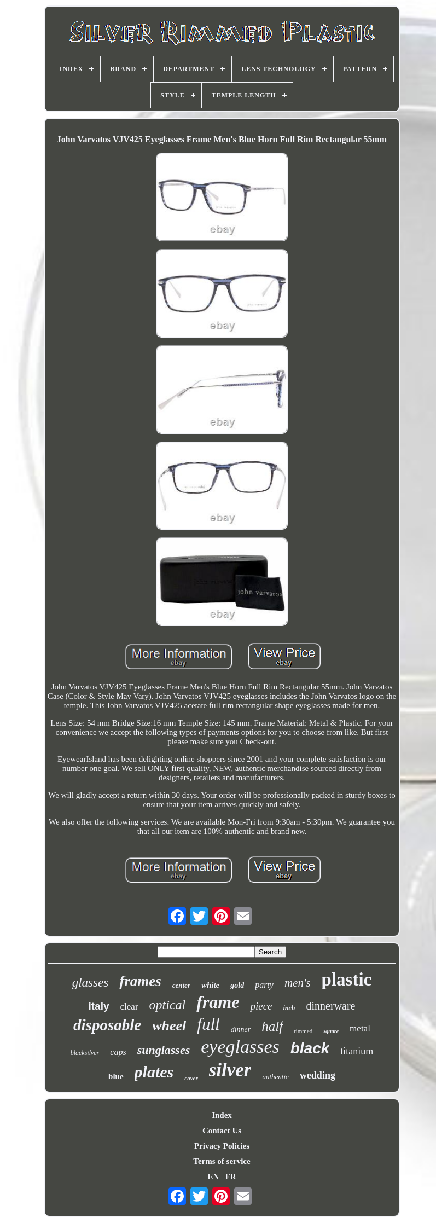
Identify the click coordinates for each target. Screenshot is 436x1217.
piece (261, 1006)
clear (129, 1006)
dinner (241, 1029)
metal (360, 1028)
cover (190, 1078)
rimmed (303, 1031)
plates (154, 1072)
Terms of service (221, 1161)
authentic (275, 1077)
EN (213, 1176)
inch (289, 1008)
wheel (169, 1026)
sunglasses (163, 1050)
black (310, 1048)
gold (237, 985)
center (181, 985)
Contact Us (221, 1130)
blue (116, 1076)
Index (222, 1115)
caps (118, 1052)
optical (167, 1005)
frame (217, 1002)
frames (140, 981)
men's (297, 982)
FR (230, 1176)
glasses (90, 982)
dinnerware (331, 1006)
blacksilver (85, 1053)
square (331, 1031)
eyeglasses (240, 1046)
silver (230, 1070)
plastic (347, 979)
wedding (317, 1075)
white (210, 985)
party (264, 984)
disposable (107, 1025)
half (272, 1026)
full (208, 1024)
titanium (356, 1051)
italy (99, 1006)
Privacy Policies (221, 1145)
